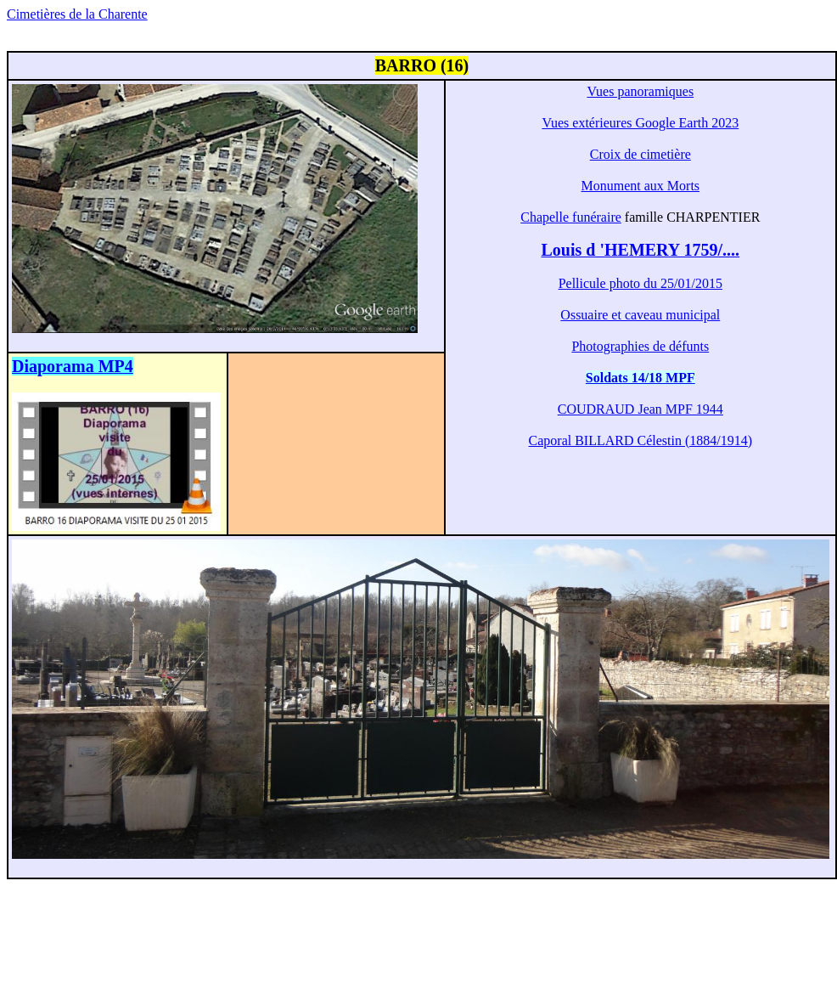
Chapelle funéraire (570, 217)
